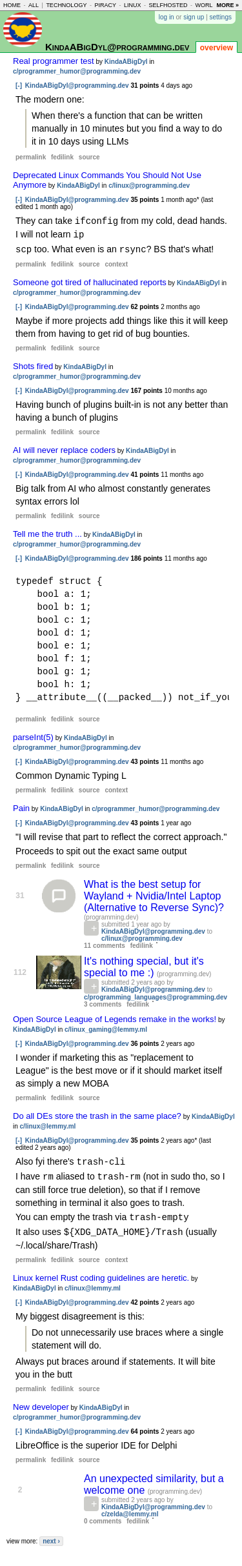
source (89, 157)
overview (216, 47)
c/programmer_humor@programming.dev (77, 71)
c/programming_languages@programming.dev (155, 995)
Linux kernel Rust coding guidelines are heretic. (101, 1273)
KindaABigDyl (126, 61)
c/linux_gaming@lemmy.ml (106, 1027)
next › (51, 1536)
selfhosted (167, 5)
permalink (30, 157)
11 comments (104, 943)
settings (221, 17)
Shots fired (33, 364)
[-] (18, 85)
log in (166, 17)
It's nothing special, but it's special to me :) (144, 965)
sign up (193, 17)
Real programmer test (53, 61)
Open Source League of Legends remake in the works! (114, 1017)
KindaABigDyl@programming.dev (117, 46)
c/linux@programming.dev (149, 185)
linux (132, 5)
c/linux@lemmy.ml (48, 1124)
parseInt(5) (33, 735)
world (206, 5)
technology (66, 5)
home (12, 5)
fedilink (62, 157)
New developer (41, 1402)
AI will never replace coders (64, 448)
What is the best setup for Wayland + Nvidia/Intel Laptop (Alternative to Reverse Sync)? (154, 894)
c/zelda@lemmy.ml (130, 1509)
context (116, 262)
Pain (21, 806)
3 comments (102, 1002)
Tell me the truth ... (47, 532)
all (33, 5)
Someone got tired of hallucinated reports (89, 280)
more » (227, 5)
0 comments (102, 1516)
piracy (105, 5)
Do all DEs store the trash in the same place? (97, 1114)
